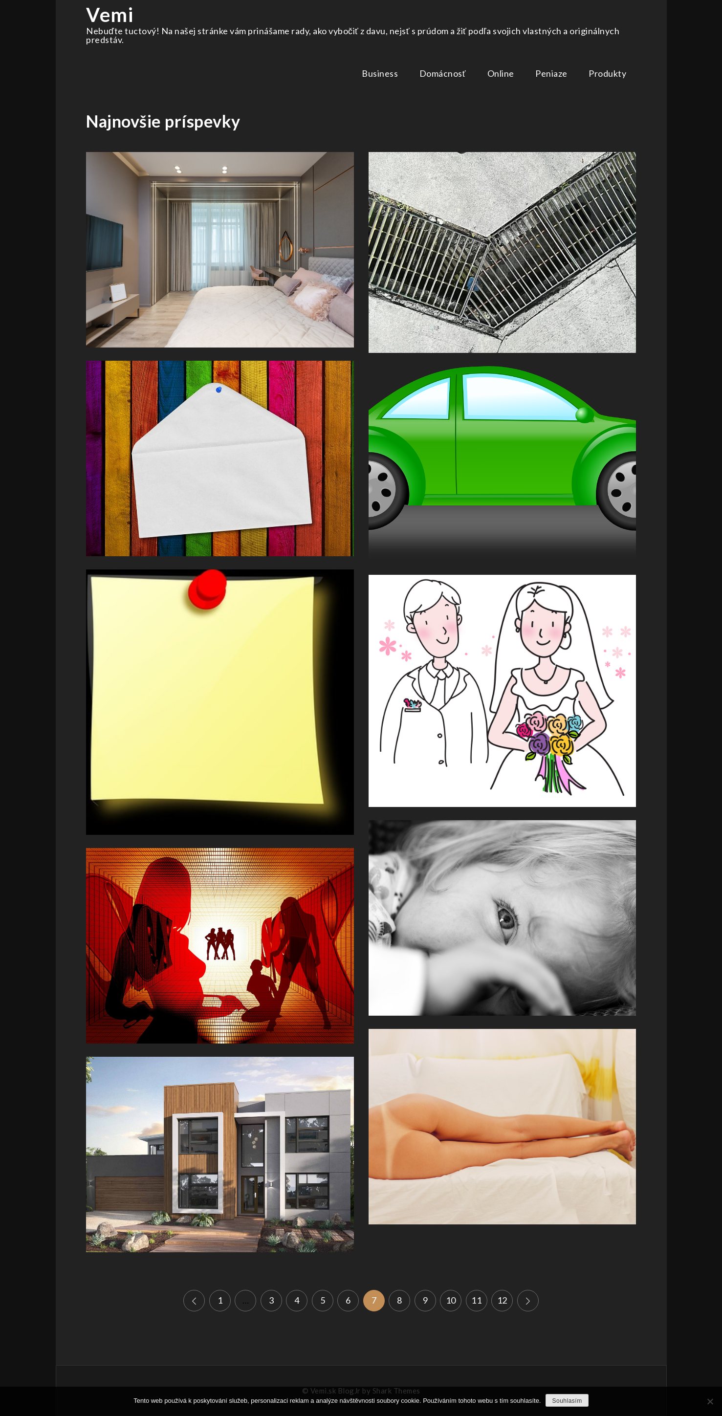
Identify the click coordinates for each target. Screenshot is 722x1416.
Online (500, 73)
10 (451, 1300)
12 (502, 1300)
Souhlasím (567, 1400)
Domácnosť (442, 73)
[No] (710, 1401)
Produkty (607, 73)
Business (380, 73)
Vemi (109, 14)
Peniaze (551, 73)
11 (476, 1300)
